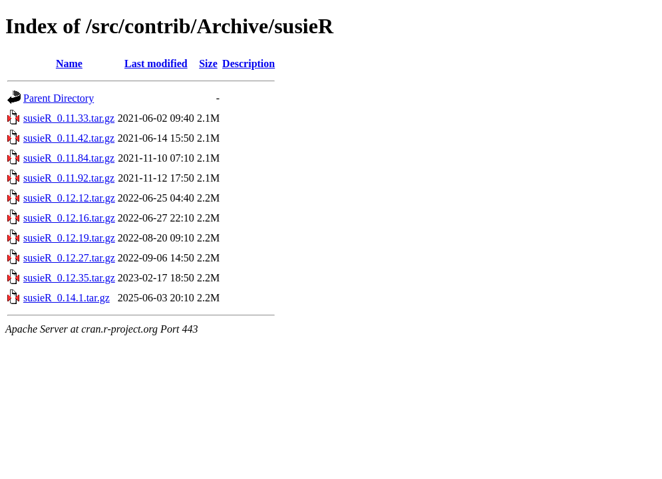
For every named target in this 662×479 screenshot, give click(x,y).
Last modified (156, 63)
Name (69, 63)
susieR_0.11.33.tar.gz (68, 118)
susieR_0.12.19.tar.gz (69, 237)
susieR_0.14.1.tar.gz (66, 297)
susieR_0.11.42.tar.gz (68, 138)
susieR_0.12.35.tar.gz (69, 277)
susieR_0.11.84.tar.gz (68, 158)
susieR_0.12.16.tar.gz (69, 218)
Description (248, 63)
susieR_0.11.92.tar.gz (68, 178)
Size (208, 63)
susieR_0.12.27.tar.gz (69, 257)
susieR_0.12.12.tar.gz (69, 198)
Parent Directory (58, 98)
